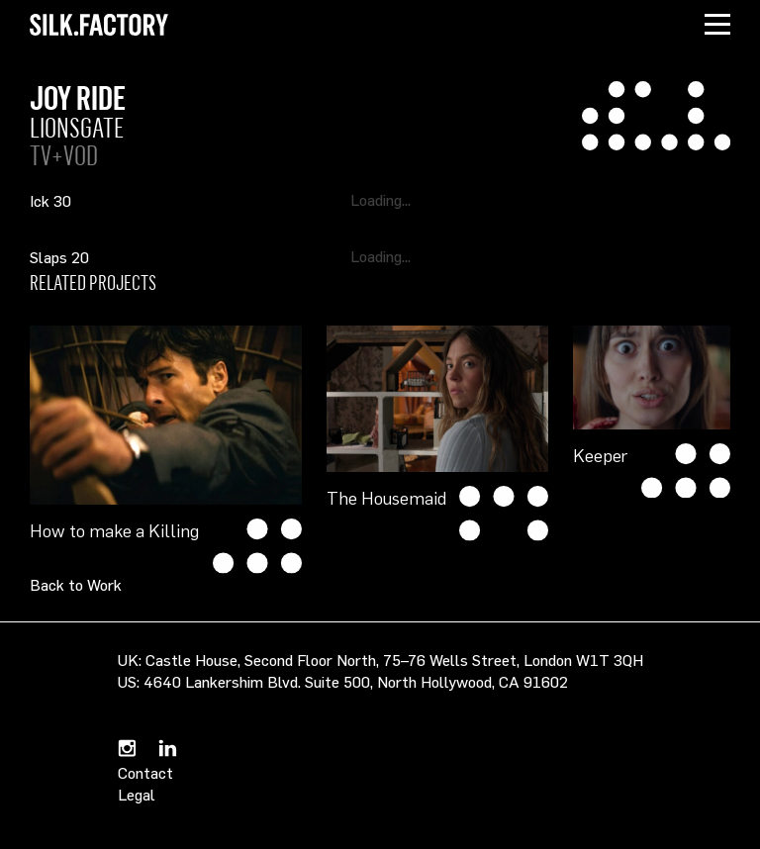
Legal (136, 794)
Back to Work (76, 585)
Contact (145, 773)
